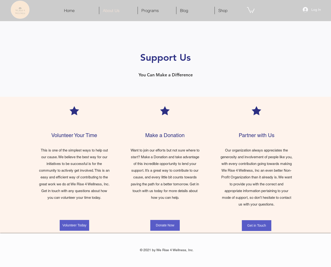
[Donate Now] (165, 225)
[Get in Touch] (256, 225)
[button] (251, 9)
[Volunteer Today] (74, 225)
